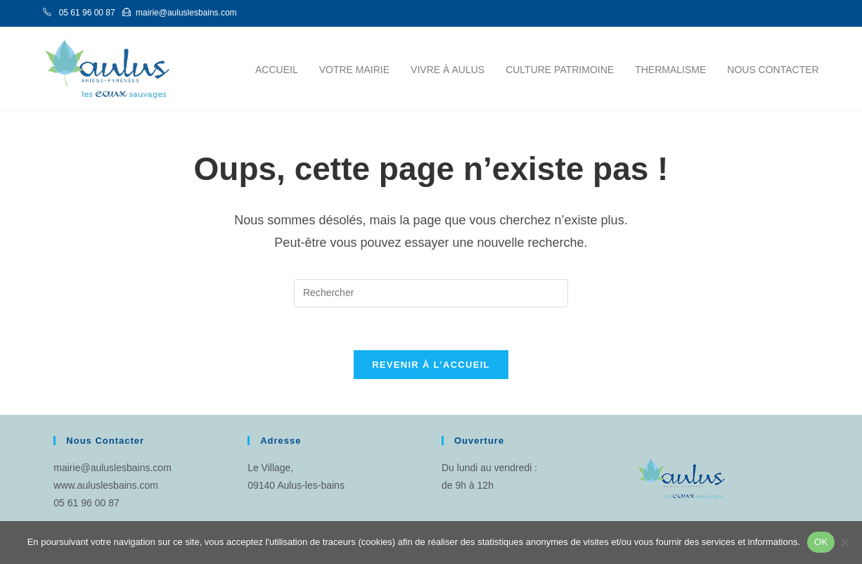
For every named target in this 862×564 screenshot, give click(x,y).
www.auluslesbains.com (105, 485)
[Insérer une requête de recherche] (431, 293)
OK (821, 542)
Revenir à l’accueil (431, 364)
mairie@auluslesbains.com (112, 467)
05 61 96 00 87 (86, 502)
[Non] (844, 542)
